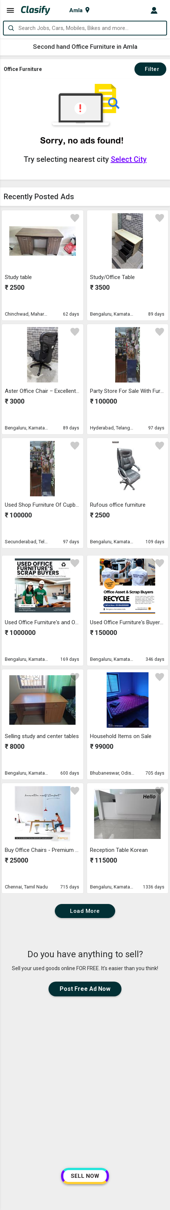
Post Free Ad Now (85, 988)
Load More (85, 911)
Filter (150, 69)
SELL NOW (85, 1176)
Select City (129, 159)
